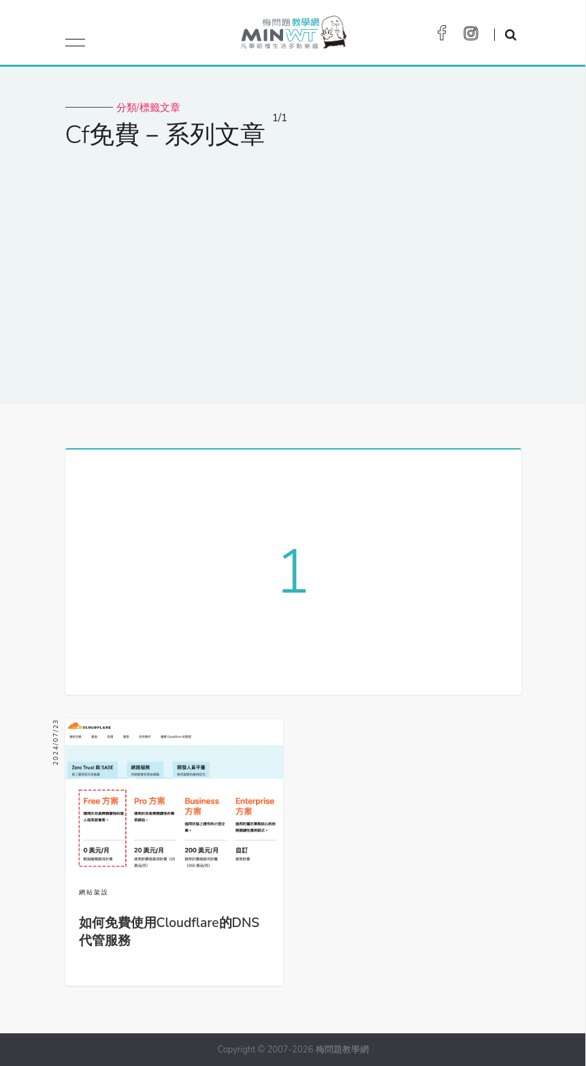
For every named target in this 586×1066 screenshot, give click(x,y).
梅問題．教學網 (293, 36)
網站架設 (94, 892)
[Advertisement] (293, 267)
